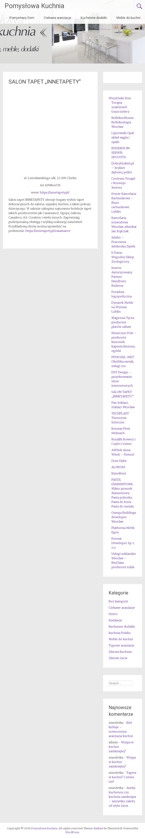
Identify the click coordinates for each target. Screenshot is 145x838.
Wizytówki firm (120, 98)
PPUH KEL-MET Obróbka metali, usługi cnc (122, 361)
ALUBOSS (118, 467)
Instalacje (115, 620)
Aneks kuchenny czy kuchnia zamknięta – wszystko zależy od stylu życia (122, 796)
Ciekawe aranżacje (57, 18)
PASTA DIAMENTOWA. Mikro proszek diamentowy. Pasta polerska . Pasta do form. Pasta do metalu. (122, 493)
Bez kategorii (118, 601)
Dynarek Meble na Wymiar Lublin (122, 307)
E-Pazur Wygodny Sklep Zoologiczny (122, 257)
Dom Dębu (119, 461)
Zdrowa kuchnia (120, 652)
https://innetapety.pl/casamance (47, 231)
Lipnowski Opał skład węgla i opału (122, 137)
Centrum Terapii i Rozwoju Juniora (123, 183)
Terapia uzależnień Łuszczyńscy (120, 107)
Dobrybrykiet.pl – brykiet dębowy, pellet (122, 167)
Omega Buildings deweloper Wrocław (123, 517)
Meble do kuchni (128, 18)
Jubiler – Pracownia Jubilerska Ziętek (123, 242)
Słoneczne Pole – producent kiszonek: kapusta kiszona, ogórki (124, 342)
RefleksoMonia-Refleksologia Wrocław (123, 122)
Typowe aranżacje (121, 645)
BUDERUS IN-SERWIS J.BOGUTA (121, 152)
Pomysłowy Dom (21, 18)
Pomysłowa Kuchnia (34, 6)
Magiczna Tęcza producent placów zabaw (122, 322)
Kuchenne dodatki (94, 18)
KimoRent (118, 473)
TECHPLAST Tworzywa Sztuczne (120, 417)
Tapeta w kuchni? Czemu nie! (122, 777)
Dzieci (113, 614)
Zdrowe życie (118, 658)
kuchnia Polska (119, 633)
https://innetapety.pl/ (55, 192)
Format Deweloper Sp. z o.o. (122, 543)
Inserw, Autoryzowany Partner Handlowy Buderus (121, 276)
